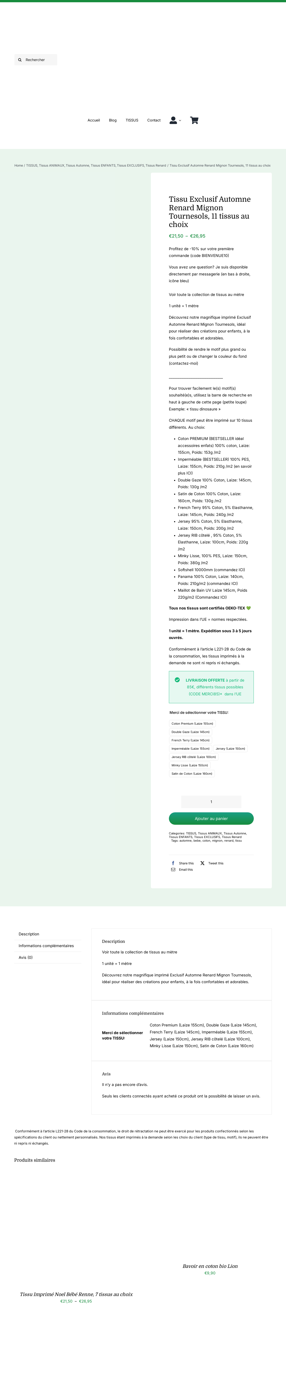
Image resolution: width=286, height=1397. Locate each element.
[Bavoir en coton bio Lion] (204, 1175)
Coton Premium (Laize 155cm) (192, 723)
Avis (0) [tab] (26, 957)
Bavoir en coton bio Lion (210, 1266)
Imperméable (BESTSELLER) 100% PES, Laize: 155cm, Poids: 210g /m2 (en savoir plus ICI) (215, 466)
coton (206, 840)
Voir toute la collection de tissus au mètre (206, 294)
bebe (197, 840)
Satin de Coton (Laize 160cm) (192, 773)
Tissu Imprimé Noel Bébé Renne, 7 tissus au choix (76, 1294)
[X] (210, 863)
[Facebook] (181, 863)
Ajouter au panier (211, 818)
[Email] (181, 869)
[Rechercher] (35, 59)
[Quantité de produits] (211, 802)
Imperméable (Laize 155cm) (191, 748)
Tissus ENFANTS (180, 837)
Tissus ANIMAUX (210, 833)
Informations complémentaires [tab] (46, 946)
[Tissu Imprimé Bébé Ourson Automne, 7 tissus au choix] (204, 1327)
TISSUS (191, 833)
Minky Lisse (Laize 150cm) (190, 765)
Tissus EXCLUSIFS (207, 837)
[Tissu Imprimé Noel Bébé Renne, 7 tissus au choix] (70, 1175)
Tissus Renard (232, 837)
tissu (238, 840)
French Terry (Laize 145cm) (191, 740)
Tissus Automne (235, 833)
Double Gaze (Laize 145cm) (191, 732)
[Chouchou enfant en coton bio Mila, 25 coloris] (70, 1327)
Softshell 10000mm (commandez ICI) (211, 570)
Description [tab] (29, 934)
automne (185, 840)
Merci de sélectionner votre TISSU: (199, 712)
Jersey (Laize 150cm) (230, 748)
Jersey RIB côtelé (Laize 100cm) (194, 757)
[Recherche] (20, 59)
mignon (217, 840)
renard (229, 840)
